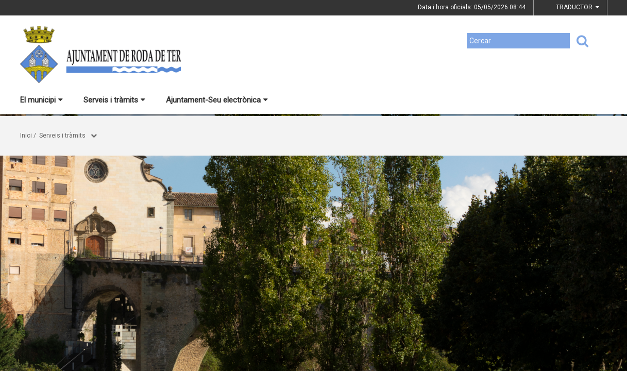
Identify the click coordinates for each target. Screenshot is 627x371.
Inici (26, 135)
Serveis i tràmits (114, 100)
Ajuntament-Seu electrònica (217, 100)
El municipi (41, 100)
